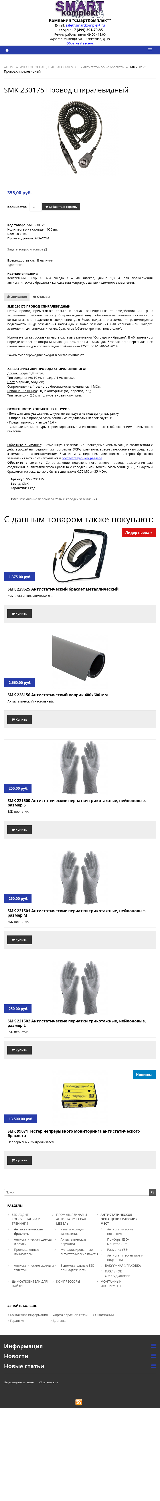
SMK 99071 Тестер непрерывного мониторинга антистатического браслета (74, 1133)
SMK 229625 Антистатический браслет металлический (63, 589)
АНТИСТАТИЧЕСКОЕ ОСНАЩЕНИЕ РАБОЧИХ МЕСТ (41, 67)
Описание (17, 296)
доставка (16, 265)
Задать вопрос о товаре (25, 249)
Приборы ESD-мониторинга (118, 1241)
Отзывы (41, 296)
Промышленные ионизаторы (26, 1251)
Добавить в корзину (61, 206)
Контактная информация (29, 1315)
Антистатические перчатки (74, 1241)
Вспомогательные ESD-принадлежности (78, 1267)
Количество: (17, 207)
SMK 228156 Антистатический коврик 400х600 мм (58, 694)
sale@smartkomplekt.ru (85, 25)
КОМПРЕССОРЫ (68, 1281)
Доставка (59, 1320)
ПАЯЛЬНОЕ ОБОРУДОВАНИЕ (117, 1273)
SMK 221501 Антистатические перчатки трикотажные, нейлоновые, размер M (77, 913)
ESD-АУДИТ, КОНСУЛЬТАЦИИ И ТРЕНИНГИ (26, 1219)
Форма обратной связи (70, 1315)
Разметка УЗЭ (117, 1249)
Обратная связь (48, 1382)
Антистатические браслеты (103, 67)
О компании (104, 1315)
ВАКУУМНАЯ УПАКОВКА (123, 1265)
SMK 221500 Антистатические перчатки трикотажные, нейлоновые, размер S (77, 803)
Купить (19, 614)
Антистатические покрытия (120, 1231)
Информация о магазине (19, 1382)
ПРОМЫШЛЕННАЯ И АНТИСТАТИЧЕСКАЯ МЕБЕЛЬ (71, 1219)
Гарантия (17, 1320)
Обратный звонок (79, 43)
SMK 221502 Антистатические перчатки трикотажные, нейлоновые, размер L (77, 1023)
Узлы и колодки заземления (76, 499)
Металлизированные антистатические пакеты (79, 1251)
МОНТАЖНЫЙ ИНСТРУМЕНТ (111, 1283)
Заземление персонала (36, 499)
